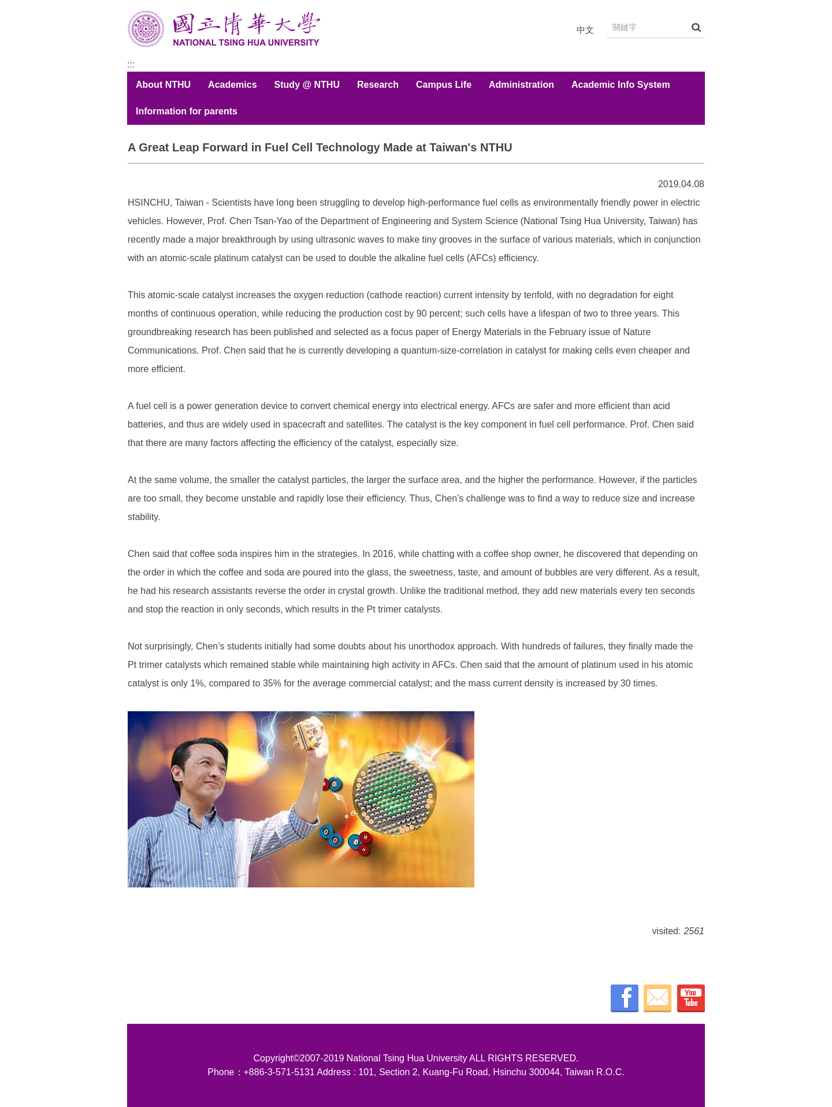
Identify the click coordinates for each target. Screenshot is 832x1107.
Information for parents (186, 111)
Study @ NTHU (307, 85)
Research (378, 85)
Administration (521, 85)
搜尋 (696, 27)
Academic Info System (620, 85)
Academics (232, 85)
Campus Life (443, 85)
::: (131, 64)
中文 (585, 30)
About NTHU (163, 85)
